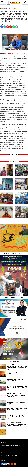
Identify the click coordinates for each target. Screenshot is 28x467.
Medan (9, 8)
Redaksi (3, 456)
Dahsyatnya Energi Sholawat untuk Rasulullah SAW (16, 372)
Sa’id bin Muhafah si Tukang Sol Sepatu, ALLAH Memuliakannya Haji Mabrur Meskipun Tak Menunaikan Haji (16, 367)
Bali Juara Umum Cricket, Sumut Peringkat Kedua (15, 380)
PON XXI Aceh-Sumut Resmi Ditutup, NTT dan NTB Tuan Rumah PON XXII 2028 (16, 388)
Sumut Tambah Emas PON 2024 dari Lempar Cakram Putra (16, 409)
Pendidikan (13, 8)
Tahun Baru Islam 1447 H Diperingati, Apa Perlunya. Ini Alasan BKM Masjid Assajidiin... (17, 402)
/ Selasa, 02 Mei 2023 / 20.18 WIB (14, 24)
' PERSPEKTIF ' (10, 430)
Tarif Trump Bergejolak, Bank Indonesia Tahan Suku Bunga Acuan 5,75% (16, 417)
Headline (5, 8)
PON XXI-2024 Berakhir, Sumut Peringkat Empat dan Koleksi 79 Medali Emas (15, 395)
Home (1, 8)
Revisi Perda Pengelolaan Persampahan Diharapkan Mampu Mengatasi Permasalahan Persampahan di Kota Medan (16, 425)
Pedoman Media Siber (12, 456)
